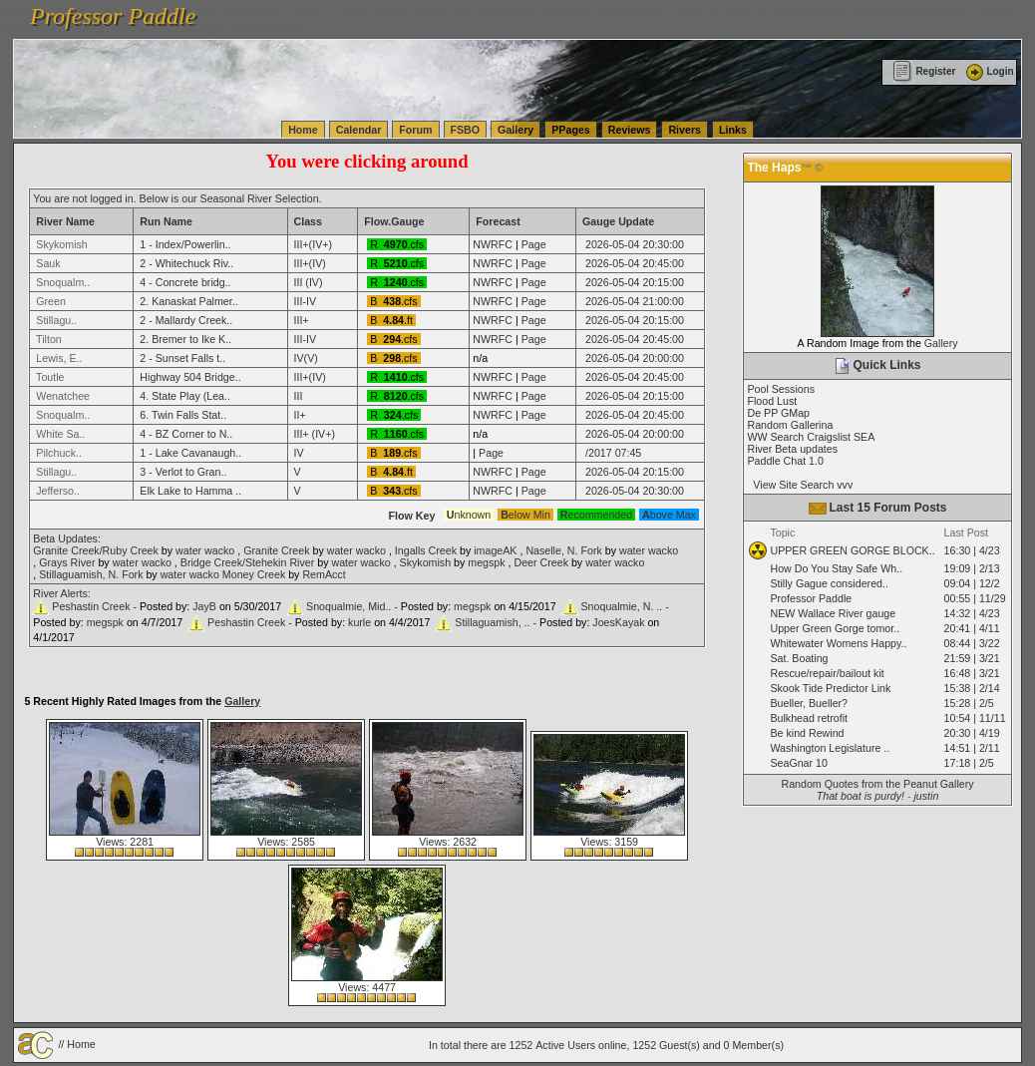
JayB (204, 606)
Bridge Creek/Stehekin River (247, 562)
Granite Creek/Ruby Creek (96, 550)
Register (923, 71)
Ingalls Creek (426, 550)
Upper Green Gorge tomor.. (834, 628)
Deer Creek (540, 562)
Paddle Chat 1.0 (785, 461)
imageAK (495, 550)
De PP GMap (778, 413)
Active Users (565, 1045)
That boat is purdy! (860, 796)
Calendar (359, 130)
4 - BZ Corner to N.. (186, 434)
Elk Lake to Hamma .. (190, 491)
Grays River (67, 562)
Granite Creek (276, 550)
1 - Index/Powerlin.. (185, 244)
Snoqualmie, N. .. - (625, 606)
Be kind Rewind (807, 733)
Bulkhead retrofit (809, 718)
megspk (486, 562)
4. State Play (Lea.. (185, 396)
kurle (359, 622)
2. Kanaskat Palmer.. (188, 301)
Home (303, 130)
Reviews (629, 130)
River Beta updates (792, 449)
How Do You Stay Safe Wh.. (836, 568)
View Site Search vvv (800, 485)
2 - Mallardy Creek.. (186, 320)
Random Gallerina (790, 425)
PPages (570, 130)
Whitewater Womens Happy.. (838, 643)
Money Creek (253, 574)
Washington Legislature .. (829, 748)
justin (925, 796)
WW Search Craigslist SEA (810, 437)
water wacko (204, 550)
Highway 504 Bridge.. (190, 377)
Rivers (684, 130)
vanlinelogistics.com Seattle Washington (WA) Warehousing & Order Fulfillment (563, 10)
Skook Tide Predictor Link (830, 688)
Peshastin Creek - (96, 606)
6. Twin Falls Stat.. (183, 415)
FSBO (466, 130)
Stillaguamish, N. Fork (91, 574)
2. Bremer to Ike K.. (185, 339)
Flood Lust (772, 401)
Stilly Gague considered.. (828, 583)
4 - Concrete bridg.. (185, 282)
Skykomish (426, 562)
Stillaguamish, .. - (497, 622)
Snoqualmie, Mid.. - (353, 606)
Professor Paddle (811, 598)
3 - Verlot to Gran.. (183, 472)
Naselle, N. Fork (563, 550)
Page (533, 244)
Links (733, 130)
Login (988, 71)
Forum (415, 130)
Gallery (515, 130)
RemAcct (323, 574)
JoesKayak (618, 622)
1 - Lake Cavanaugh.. (190, 453)
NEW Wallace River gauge (832, 613)
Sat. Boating (799, 658)
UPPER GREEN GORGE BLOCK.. (852, 550)
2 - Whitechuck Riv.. (186, 263)
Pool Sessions (781, 389)
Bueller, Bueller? (809, 703)
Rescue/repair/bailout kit (826, 673)
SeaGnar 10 (798, 763)
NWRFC (493, 244)
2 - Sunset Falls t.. (182, 358)
